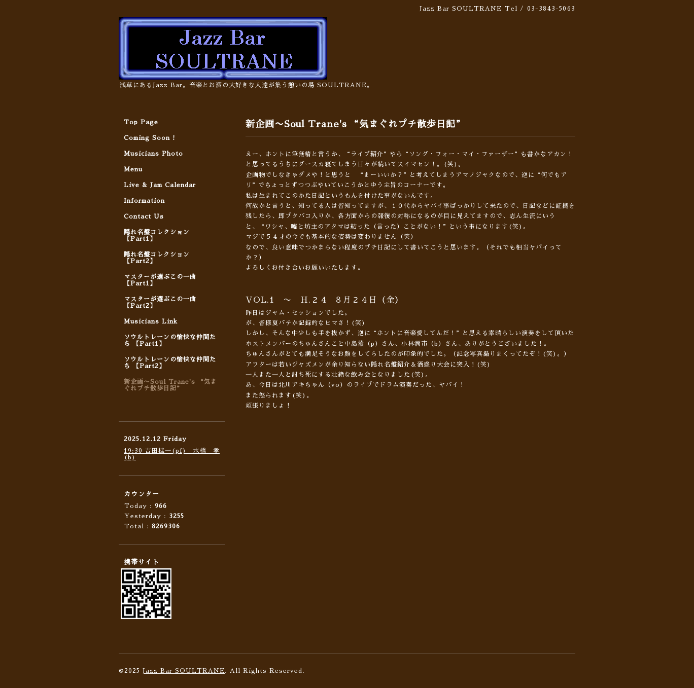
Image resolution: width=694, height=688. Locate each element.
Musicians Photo (153, 154)
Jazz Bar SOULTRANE (184, 671)
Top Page (141, 122)
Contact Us (144, 216)
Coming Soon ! (150, 138)
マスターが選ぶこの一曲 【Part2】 (160, 302)
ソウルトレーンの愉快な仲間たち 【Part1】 (170, 340)
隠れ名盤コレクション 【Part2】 (157, 257)
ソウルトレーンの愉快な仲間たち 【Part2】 (170, 362)
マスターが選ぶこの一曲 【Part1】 (160, 280)
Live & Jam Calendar (160, 185)
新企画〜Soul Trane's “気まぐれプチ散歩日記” (170, 385)
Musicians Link (151, 321)
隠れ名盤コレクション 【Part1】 (157, 235)
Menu (133, 169)
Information (144, 201)
